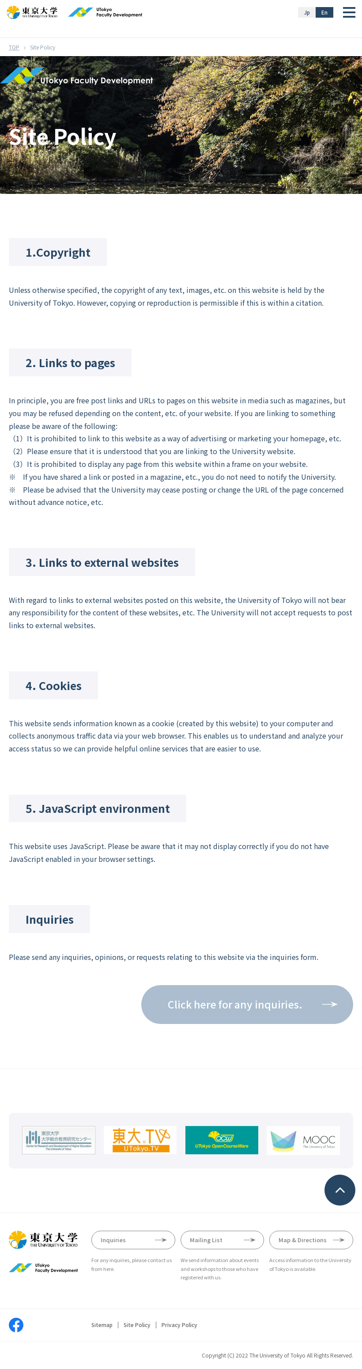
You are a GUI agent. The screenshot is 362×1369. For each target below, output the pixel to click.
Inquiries (113, 1240)
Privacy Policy (179, 1325)
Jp (307, 12)
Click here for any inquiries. (235, 1004)
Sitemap (102, 1325)
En (324, 12)
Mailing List (206, 1240)
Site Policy (137, 1325)
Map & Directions (303, 1240)
